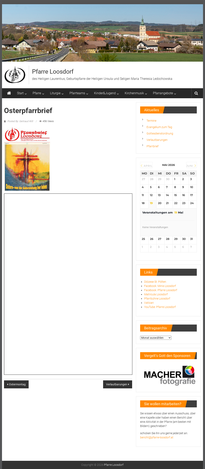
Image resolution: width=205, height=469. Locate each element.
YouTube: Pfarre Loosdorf (160, 307)
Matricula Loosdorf (156, 294)
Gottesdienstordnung (160, 133)
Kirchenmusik (134, 93)
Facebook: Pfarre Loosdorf (160, 290)
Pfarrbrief (153, 146)
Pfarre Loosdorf (52, 71)
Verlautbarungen (116, 384)
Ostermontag (17, 384)
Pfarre (37, 93)
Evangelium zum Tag (159, 127)
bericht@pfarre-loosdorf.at (156, 437)
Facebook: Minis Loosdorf (160, 286)
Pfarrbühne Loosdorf (157, 298)
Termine (151, 120)
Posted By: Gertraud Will (20, 121)
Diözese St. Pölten (155, 281)
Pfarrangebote (163, 93)
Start (20, 93)
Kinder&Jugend (105, 93)
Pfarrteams (77, 93)
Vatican (149, 302)
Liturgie (55, 93)
